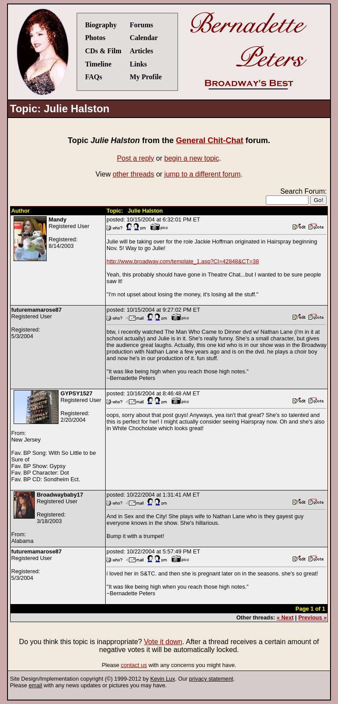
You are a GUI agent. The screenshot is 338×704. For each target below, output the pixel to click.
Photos (95, 37)
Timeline (98, 64)
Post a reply (135, 158)
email (35, 685)
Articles (141, 51)
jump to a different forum (202, 174)
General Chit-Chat (209, 140)
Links (138, 64)
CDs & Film (103, 51)
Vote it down (163, 641)
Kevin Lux (162, 678)
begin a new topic (191, 158)
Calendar (144, 37)
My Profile (146, 77)
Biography (101, 25)
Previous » (312, 617)
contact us (134, 665)
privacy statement (211, 678)
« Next (285, 617)
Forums (141, 25)
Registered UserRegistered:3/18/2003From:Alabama (47, 517)
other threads (133, 174)
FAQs (93, 77)
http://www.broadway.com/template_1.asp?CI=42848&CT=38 (183, 261)
